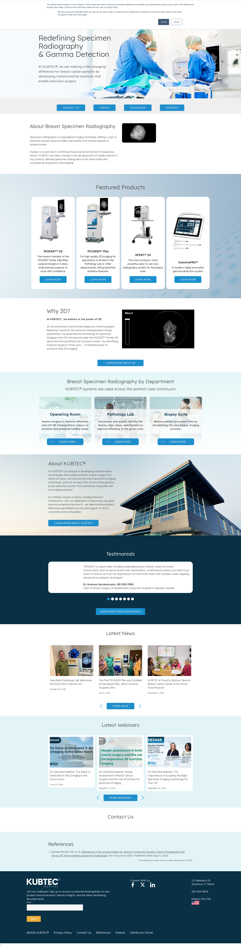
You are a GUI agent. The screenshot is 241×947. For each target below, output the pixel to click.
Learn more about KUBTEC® (73, 523)
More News (120, 706)
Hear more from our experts (120, 611)
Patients (172, 107)
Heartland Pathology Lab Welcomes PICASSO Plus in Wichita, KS (71, 682)
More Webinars (120, 797)
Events (104, 107)
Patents (120, 932)
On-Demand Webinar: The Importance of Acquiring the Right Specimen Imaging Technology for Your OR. (168, 777)
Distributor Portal (141, 932)
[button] (116, 92)
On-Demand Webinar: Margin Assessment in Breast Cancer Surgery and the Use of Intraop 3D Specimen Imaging (119, 777)
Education (137, 107)
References (103, 932)
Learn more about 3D (120, 362)
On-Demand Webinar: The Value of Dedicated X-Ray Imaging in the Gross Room (70, 775)
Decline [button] (177, 22)
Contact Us (71, 107)
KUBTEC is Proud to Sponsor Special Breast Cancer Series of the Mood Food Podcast (169, 684)
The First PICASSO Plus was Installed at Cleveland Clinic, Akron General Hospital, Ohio (120, 684)
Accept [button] (163, 22)
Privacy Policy (63, 932)
